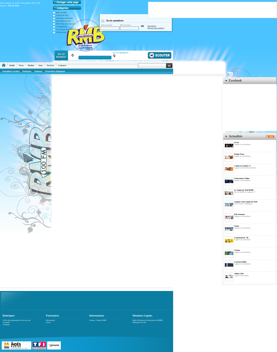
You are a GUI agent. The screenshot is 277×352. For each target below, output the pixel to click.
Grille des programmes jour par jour (17, 320)
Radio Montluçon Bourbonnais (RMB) (147, 320)
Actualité (6, 322)
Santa (236, 226)
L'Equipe (6, 324)
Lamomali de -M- (241, 237)
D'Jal (236, 142)
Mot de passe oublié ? (156, 28)
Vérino (237, 250)
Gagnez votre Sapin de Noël (245, 202)
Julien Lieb (239, 273)
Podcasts (27, 71)
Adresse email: (110, 27)
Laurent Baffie (240, 262)
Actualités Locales (11, 71)
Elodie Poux (239, 154)
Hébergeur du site (139, 322)
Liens (48, 322)
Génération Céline (241, 178)
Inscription (152, 26)
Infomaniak (50, 320)
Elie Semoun (239, 214)
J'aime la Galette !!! (242, 166)
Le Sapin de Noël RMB (243, 190)
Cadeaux (38, 71)
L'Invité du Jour (60, 15)
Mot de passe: (129, 27)
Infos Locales (60, 12)
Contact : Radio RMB (97, 320)
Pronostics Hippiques (55, 71)
